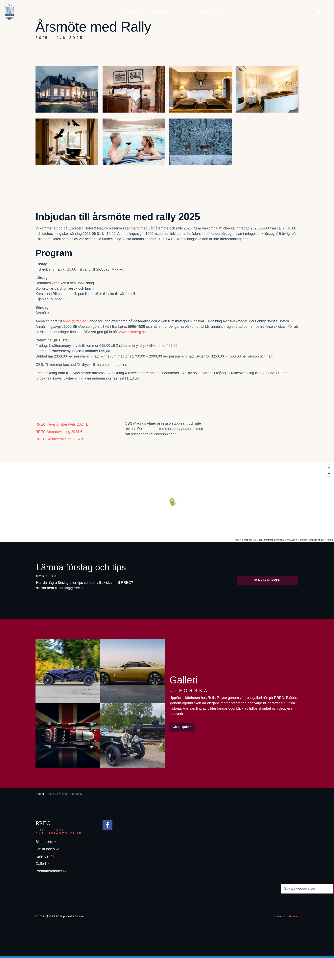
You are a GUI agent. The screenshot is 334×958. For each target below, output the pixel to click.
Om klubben (47, 849)
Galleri (43, 864)
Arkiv (184, 11)
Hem (111, 11)
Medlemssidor (212, 11)
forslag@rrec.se (71, 588)
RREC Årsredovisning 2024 (59, 432)
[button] (67, 89)
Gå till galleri (182, 727)
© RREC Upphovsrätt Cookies (65, 916)
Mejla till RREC (267, 580)
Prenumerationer (51, 871)
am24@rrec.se (74, 321)
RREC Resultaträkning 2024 (60, 439)
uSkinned (292, 916)
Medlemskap (135, 11)
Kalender (164, 11)
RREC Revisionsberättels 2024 (62, 424)
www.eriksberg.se (132, 332)
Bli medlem (46, 842)
